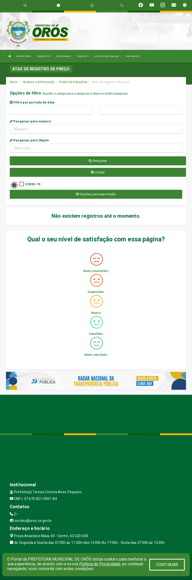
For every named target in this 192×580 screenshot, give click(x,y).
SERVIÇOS (83, 56)
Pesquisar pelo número (30, 121)
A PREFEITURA (24, 56)
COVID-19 (32, 184)
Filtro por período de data (32, 102)
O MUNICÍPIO (44, 56)
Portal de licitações (73, 82)
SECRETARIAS (64, 56)
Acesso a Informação (39, 82)
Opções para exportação (96, 194)
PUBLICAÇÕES (133, 56)
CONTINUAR (167, 564)
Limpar (98, 172)
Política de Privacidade (99, 564)
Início (14, 82)
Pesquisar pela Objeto (29, 140)
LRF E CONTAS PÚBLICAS (107, 56)
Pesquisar (98, 161)
